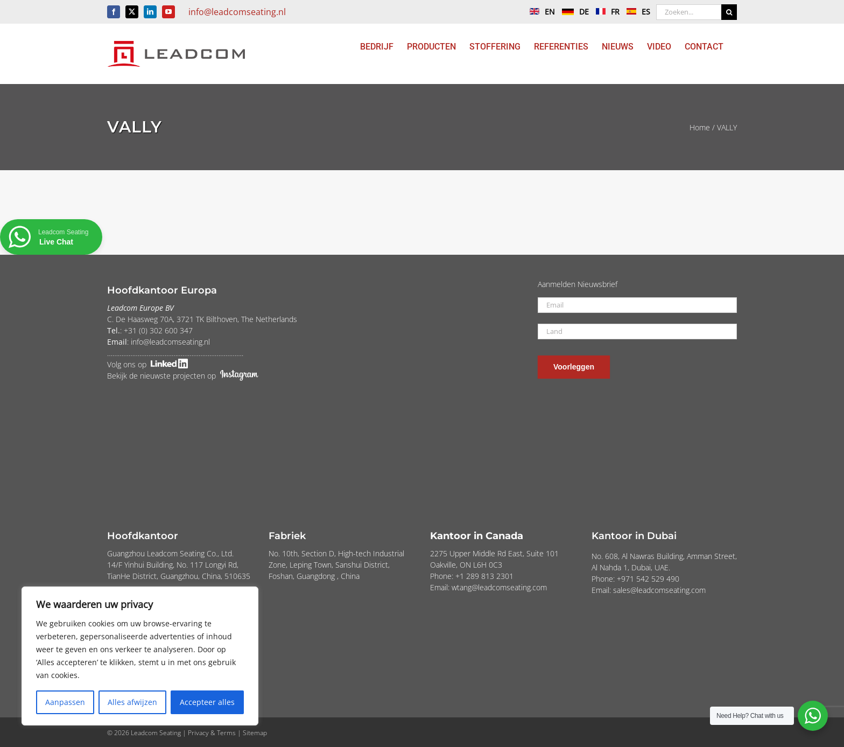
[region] (140, 656)
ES (635, 11)
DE (573, 11)
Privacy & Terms (212, 732)
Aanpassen (65, 702)
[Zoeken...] (688, 12)
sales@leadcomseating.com (659, 590)
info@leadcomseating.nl (237, 12)
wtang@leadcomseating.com (499, 587)
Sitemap (255, 732)
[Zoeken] (729, 12)
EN (539, 11)
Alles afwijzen (132, 702)
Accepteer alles (207, 702)
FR (605, 11)
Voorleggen (573, 366)
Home (700, 127)
